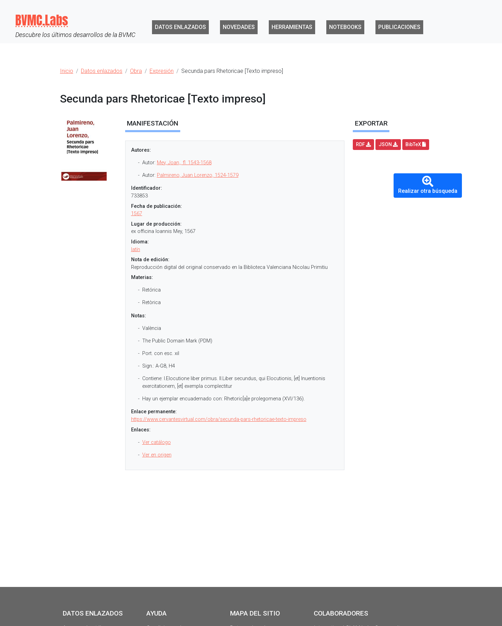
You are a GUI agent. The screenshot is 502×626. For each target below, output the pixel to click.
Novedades (239, 27)
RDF (363, 144)
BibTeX (415, 144)
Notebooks (345, 27)
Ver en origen (157, 455)
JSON (388, 144)
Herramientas (292, 27)
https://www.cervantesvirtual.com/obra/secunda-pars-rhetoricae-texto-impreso (218, 419)
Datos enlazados (180, 27)
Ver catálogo (156, 442)
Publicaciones (399, 27)
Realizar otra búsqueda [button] (427, 185)
